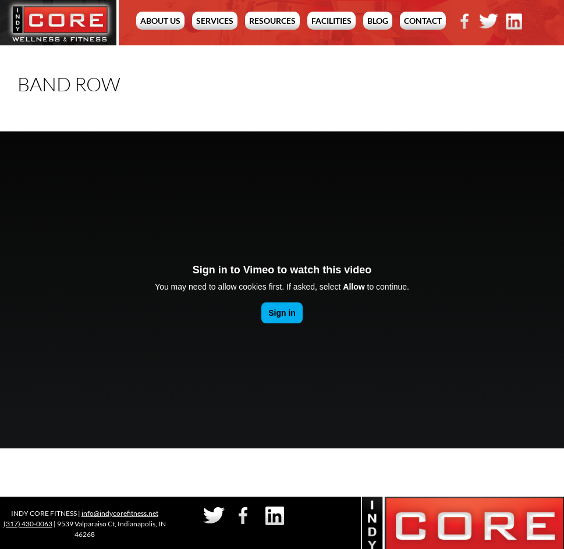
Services (214, 21)
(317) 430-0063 (27, 523)
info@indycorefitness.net (119, 513)
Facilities (331, 21)
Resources (272, 21)
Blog (377, 21)
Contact (423, 21)
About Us (160, 21)
